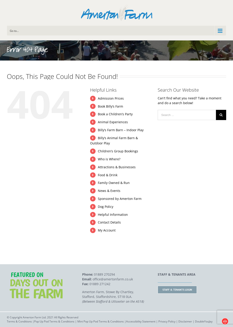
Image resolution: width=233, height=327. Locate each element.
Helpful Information (113, 214)
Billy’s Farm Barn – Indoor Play (121, 130)
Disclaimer (185, 321)
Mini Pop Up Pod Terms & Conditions (100, 321)
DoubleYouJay (204, 321)
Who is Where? (109, 159)
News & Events (109, 191)
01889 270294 (104, 274)
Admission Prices (111, 98)
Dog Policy (105, 206)
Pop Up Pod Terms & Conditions (54, 321)
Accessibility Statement (140, 321)
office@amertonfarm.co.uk (113, 279)
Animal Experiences (113, 122)
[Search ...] (187, 115)
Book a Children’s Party (115, 114)
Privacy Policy (166, 321)
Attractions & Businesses (117, 167)
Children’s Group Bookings (118, 151)
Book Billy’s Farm (110, 106)
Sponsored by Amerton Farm (120, 198)
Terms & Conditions (19, 321)
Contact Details (109, 222)
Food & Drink (107, 175)
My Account (107, 230)
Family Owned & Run (114, 183)
